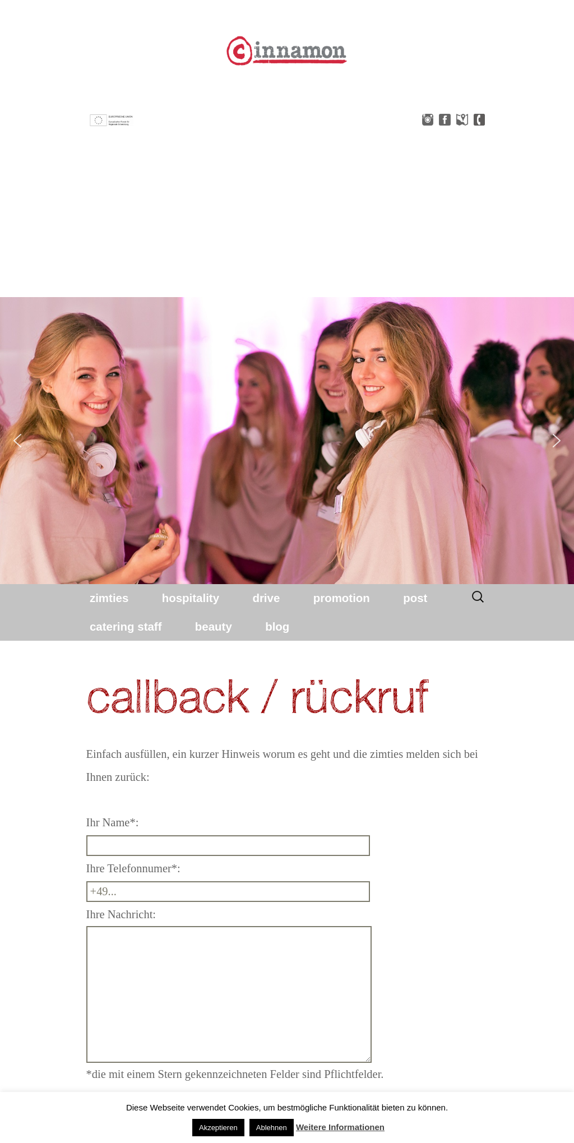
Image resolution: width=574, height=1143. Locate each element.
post (415, 597)
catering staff (126, 626)
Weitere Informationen (340, 1127)
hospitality (190, 597)
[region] (287, 440)
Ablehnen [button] (271, 1127)
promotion (341, 597)
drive (266, 597)
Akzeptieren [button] (218, 1127)
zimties (109, 597)
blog (277, 626)
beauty (213, 626)
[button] (17, 441)
